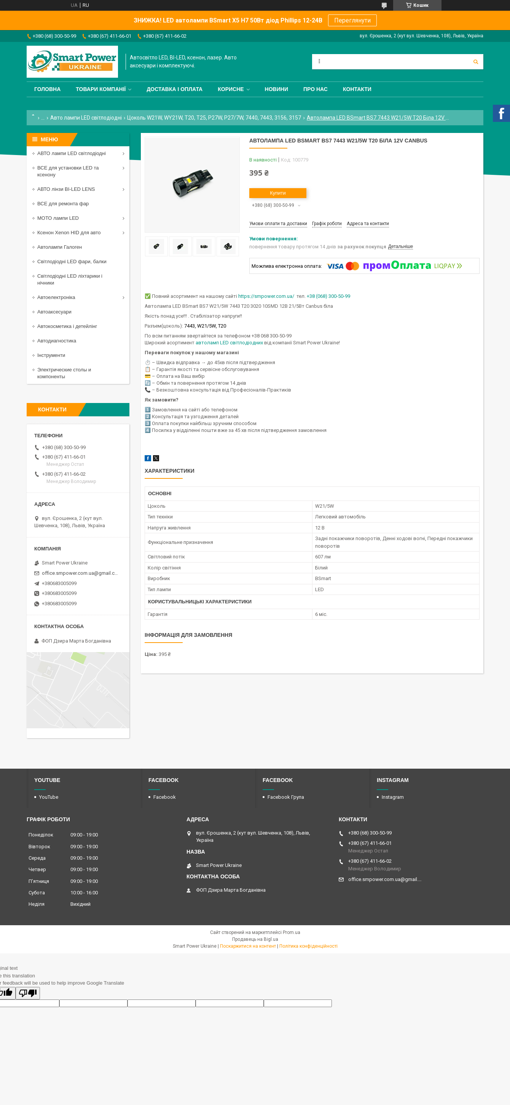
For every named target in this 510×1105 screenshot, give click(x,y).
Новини (276, 89)
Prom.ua (291, 932)
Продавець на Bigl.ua (255, 939)
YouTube (48, 797)
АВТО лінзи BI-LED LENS (66, 189)
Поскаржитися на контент (248, 946)
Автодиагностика (56, 341)
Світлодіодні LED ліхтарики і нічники (69, 279)
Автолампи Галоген (59, 247)
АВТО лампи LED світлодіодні (71, 153)
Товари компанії (101, 89)
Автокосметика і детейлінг (67, 326)
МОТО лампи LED (58, 218)
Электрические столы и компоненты (64, 373)
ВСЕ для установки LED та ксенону (68, 171)
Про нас (315, 89)
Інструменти (51, 355)
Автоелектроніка (56, 297)
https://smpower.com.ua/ (266, 296)
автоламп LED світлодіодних (229, 342)
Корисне (231, 89)
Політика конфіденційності (308, 946)
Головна (47, 89)
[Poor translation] (28, 993)
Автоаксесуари (54, 312)
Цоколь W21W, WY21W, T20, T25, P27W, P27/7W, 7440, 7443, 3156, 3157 (214, 118)
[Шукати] (475, 61)
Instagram (393, 797)
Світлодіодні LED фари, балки (72, 261)
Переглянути (352, 20)
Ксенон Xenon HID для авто (68, 232)
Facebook (164, 797)
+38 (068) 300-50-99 (328, 296)
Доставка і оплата (174, 89)
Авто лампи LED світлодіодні (86, 118)
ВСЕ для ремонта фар (63, 203)
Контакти (357, 89)
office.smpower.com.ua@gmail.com (81, 573)
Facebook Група (286, 797)
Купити (278, 193)
